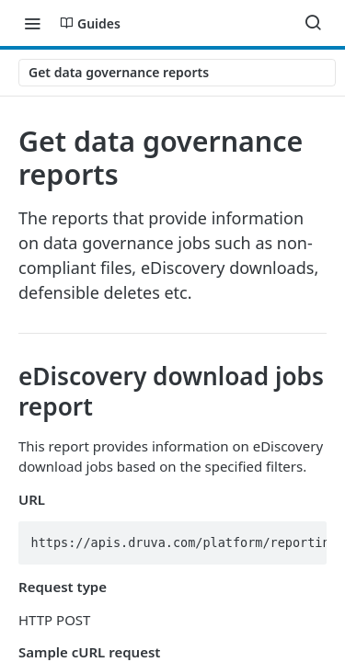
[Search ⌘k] (313, 23)
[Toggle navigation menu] (32, 23)
